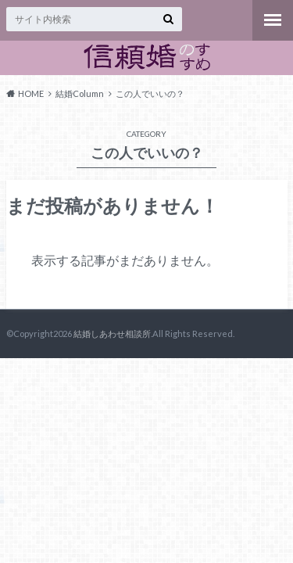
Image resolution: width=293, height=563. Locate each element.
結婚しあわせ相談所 (112, 333)
